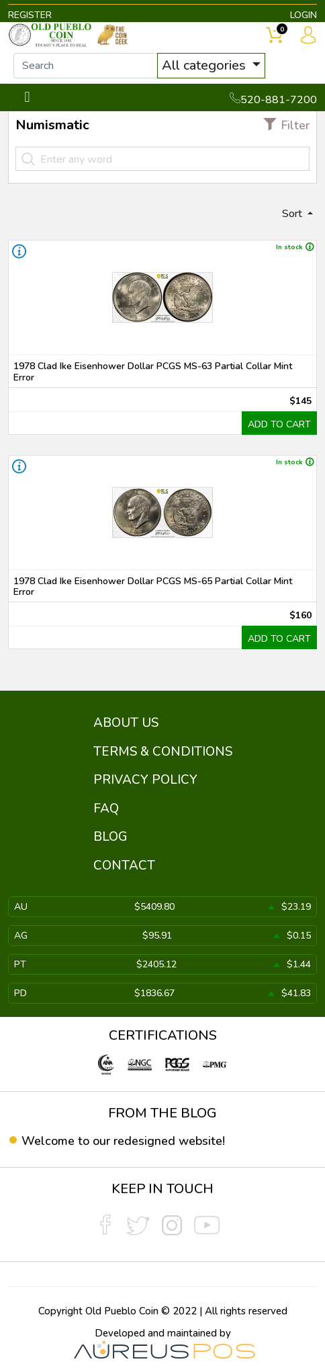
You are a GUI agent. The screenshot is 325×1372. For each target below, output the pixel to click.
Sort (293, 213)
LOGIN (303, 15)
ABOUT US (125, 723)
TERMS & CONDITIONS (162, 751)
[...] (85, 65)
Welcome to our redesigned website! (123, 1141)
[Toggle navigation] (27, 97)
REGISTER (30, 15)
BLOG (110, 836)
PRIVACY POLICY (145, 779)
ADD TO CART (279, 424)
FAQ (106, 808)
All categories (205, 65)
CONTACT (124, 865)
